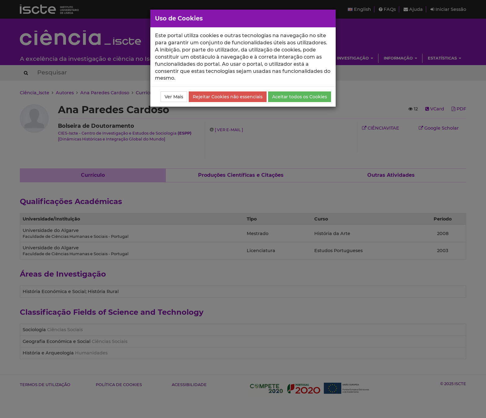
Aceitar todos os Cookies (299, 97)
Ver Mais (174, 97)
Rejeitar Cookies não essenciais (228, 97)
